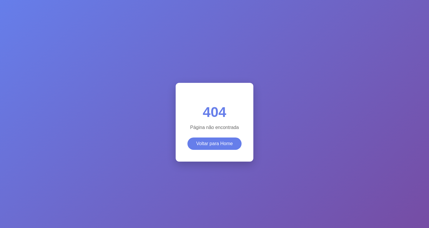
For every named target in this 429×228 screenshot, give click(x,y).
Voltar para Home (214, 143)
